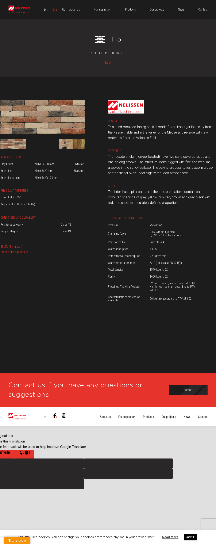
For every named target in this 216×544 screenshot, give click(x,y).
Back (108, 62)
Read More (170, 537)
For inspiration (126, 416)
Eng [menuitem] (55, 9)
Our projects (169, 416)
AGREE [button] (190, 537)
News (187, 416)
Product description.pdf (14, 252)
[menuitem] (45, 9)
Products (148, 416)
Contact (203, 416)
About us (105, 416)
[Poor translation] (24, 454)
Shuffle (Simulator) (11, 246)
